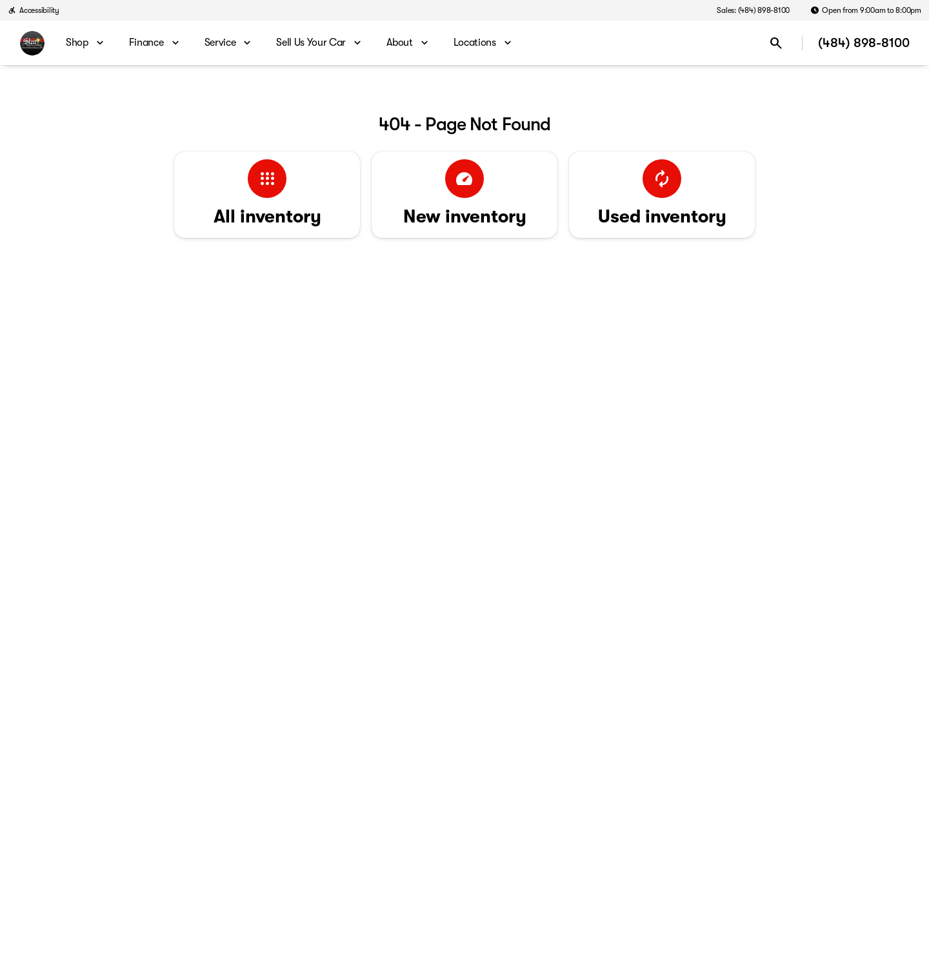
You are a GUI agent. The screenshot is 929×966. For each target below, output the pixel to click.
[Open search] (776, 43)
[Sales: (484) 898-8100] (753, 10)
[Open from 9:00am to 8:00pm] (866, 10)
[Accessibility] (33, 10)
